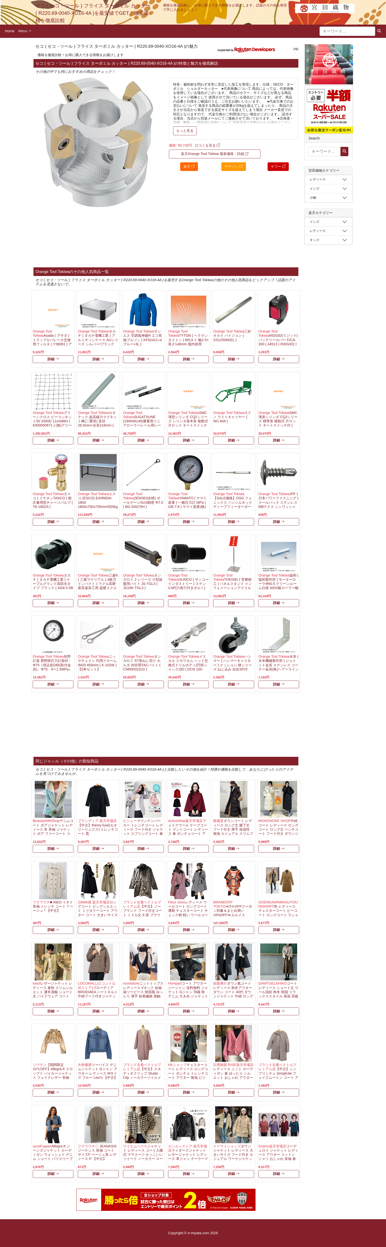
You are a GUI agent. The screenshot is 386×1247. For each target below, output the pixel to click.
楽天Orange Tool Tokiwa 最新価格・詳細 (214, 154)
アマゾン (234, 166)
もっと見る (184, 131)
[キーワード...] (347, 31)
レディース (318, 179)
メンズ (314, 188)
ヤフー (278, 166)
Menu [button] (23, 31)
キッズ (314, 240)
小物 (313, 197)
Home (9, 31)
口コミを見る (207, 145)
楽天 (189, 166)
